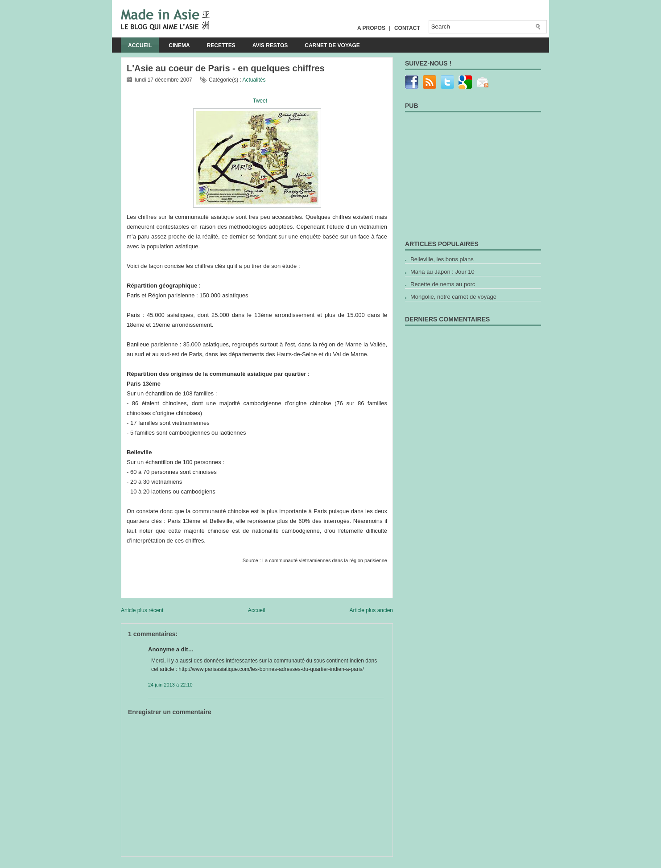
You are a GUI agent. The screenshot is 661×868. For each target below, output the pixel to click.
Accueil (140, 45)
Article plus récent (142, 610)
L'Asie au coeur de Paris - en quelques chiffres (226, 68)
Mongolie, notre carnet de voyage (453, 296)
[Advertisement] (225, 860)
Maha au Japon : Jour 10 (442, 271)
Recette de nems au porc (442, 284)
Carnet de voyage (332, 45)
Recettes (221, 45)
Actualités (253, 80)
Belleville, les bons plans (442, 259)
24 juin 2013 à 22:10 (170, 684)
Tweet (260, 101)
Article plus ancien (371, 610)
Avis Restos (270, 45)
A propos (371, 28)
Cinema (179, 45)
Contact (407, 28)
